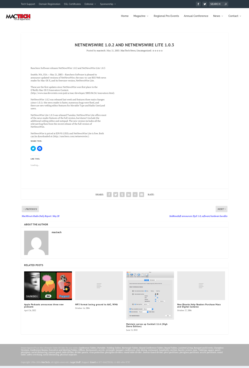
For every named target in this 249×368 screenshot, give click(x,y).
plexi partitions (171, 354)
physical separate (68, 356)
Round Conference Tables (151, 349)
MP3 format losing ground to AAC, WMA (96, 306)
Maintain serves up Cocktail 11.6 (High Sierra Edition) (147, 327)
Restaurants (92, 352)
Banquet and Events (203, 349)
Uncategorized (144, 52)
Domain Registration (49, 4)
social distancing (39, 354)
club (138, 352)
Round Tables (170, 349)
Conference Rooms (39, 352)
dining (144, 352)
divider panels (81, 354)
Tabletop (202, 352)
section (173, 352)
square (211, 352)
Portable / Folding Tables (109, 349)
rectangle (110, 352)
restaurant (153, 352)
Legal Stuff (75, 364)
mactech (101, 52)
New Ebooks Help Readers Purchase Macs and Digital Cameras (199, 307)
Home (125, 18)
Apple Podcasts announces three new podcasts (44, 307)
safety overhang (34, 356)
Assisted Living (185, 349)
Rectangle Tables (130, 349)
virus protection (96, 354)
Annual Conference (196, 18)
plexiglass (25, 354)
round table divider (133, 354)
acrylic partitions (208, 354)
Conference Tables (87, 349)
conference (130, 352)
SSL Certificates (72, 4)
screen (188, 352)
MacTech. (45, 364)
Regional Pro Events (166, 18)
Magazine (139, 18)
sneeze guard (54, 354)
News (216, 18)
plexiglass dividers (114, 354)
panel (217, 352)
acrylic (101, 352)
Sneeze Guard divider (153, 354)
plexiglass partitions (189, 354)
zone (195, 352)
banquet (120, 352)
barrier (181, 352)
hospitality (164, 352)
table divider (68, 354)
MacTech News (128, 52)
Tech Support (28, 4)
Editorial (89, 4)
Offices (81, 352)
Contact (233, 18)
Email (93, 364)
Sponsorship (106, 4)
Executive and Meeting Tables (63, 352)
